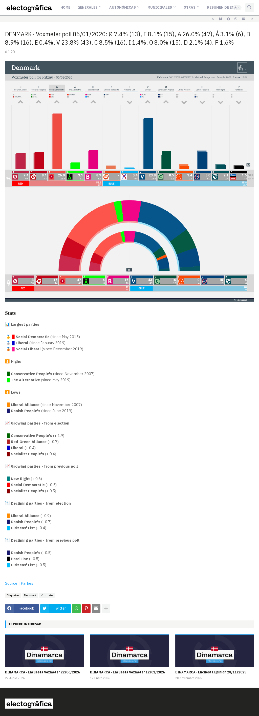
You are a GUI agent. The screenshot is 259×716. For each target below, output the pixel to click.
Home (65, 7)
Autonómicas (122, 7)
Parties (27, 583)
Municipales (159, 7)
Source (11, 583)
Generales (87, 7)
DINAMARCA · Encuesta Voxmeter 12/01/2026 (127, 672)
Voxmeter (47, 595)
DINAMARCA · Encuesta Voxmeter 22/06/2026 (42, 672)
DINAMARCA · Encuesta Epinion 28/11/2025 (210, 672)
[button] (237, 7)
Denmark (30, 595)
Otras (190, 7)
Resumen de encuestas (228, 7)
